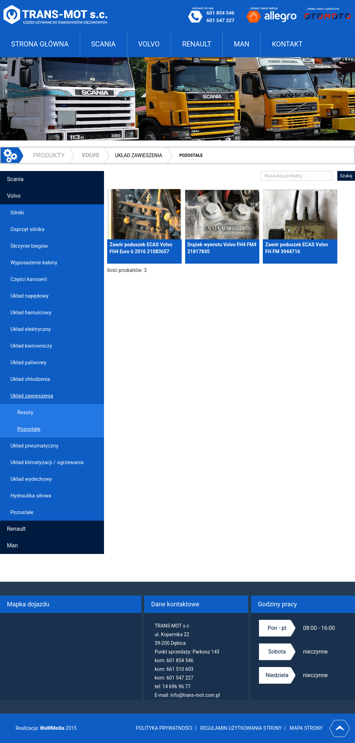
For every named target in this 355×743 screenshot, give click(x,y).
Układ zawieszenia (138, 155)
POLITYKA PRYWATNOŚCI (164, 728)
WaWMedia (52, 728)
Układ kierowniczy (31, 346)
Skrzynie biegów (29, 246)
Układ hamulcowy (30, 312)
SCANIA (103, 44)
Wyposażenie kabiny (33, 262)
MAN (241, 44)
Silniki (17, 213)
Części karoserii (28, 279)
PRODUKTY (48, 155)
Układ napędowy (29, 296)
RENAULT (196, 44)
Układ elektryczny (30, 329)
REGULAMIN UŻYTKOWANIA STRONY (241, 728)
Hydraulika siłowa (30, 496)
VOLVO (149, 44)
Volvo (90, 155)
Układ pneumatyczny (34, 446)
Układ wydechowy (31, 479)
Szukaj (346, 175)
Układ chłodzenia (30, 379)
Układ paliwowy (28, 362)
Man (12, 545)
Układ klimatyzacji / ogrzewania (47, 462)
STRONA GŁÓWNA (40, 44)
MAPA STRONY (305, 728)
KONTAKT (287, 44)
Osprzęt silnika (27, 229)
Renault (16, 529)
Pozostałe (190, 155)
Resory (25, 412)
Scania (15, 179)
